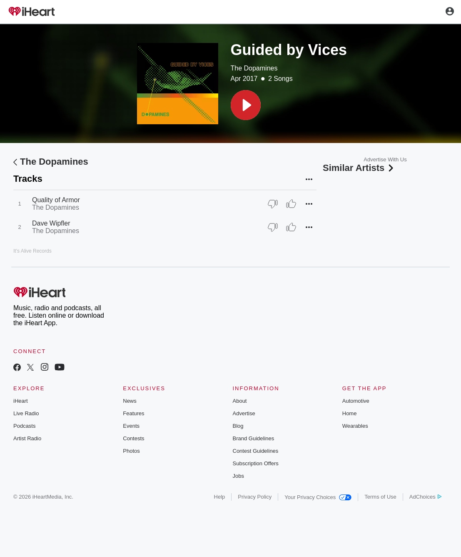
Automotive (355, 401)
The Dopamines (254, 68)
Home (349, 413)
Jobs (238, 476)
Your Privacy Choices (317, 497)
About (240, 401)
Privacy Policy (255, 497)
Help (219, 497)
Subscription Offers (256, 463)
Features (133, 413)
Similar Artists (359, 168)
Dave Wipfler (51, 223)
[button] (246, 105)
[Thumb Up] (291, 203)
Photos (131, 451)
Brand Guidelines (253, 438)
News (130, 401)
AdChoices (425, 497)
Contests (133, 438)
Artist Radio (27, 438)
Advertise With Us (385, 159)
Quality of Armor (56, 199)
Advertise (244, 413)
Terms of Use (380, 497)
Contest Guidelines (256, 451)
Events (131, 426)
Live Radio (26, 413)
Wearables (355, 426)
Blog (238, 426)
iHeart (20, 401)
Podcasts (24, 426)
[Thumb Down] (272, 203)
